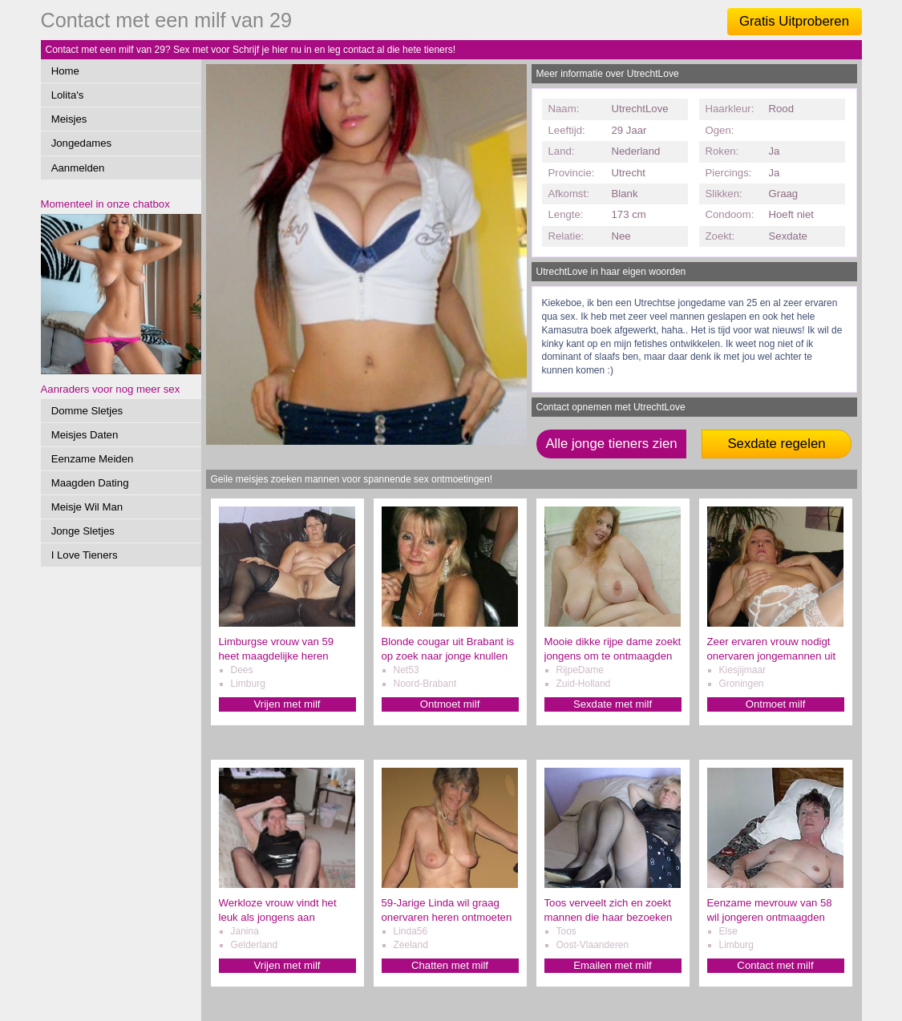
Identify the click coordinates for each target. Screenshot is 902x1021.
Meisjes (69, 119)
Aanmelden (78, 168)
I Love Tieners (84, 555)
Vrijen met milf (286, 704)
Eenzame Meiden (92, 459)
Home (65, 71)
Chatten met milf (449, 965)
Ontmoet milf (450, 704)
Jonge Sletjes (83, 531)
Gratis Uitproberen (794, 21)
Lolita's (67, 95)
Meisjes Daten (85, 435)
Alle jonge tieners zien (611, 443)
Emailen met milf (612, 965)
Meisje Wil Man (87, 507)
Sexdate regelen (776, 443)
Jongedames (81, 143)
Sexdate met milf (612, 704)
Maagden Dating (90, 483)
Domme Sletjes (87, 411)
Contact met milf (775, 965)
